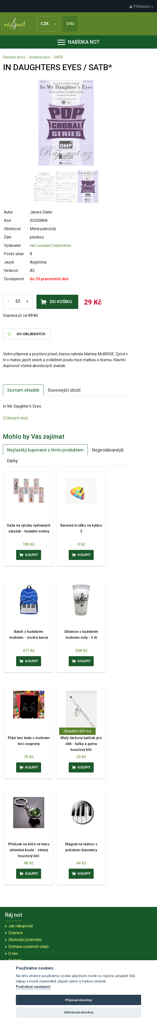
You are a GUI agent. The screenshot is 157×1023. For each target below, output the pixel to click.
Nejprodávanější (107, 449)
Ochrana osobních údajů (28, 946)
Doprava (15, 932)
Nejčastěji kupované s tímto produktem (45, 449)
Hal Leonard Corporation (50, 245)
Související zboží (64, 390)
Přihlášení (141, 6)
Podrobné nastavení (33, 987)
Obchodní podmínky (25, 939)
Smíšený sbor (39, 57)
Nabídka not (78, 42)
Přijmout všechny (78, 1000)
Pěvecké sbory (14, 57)
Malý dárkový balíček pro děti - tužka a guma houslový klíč (81, 744)
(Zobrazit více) (15, 418)
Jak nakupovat (20, 926)
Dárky (12, 460)
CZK (48, 23)
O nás (13, 953)
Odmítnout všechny (78, 1012)
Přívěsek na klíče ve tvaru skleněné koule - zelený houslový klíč (28, 850)
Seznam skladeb (23, 390)
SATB (58, 57)
